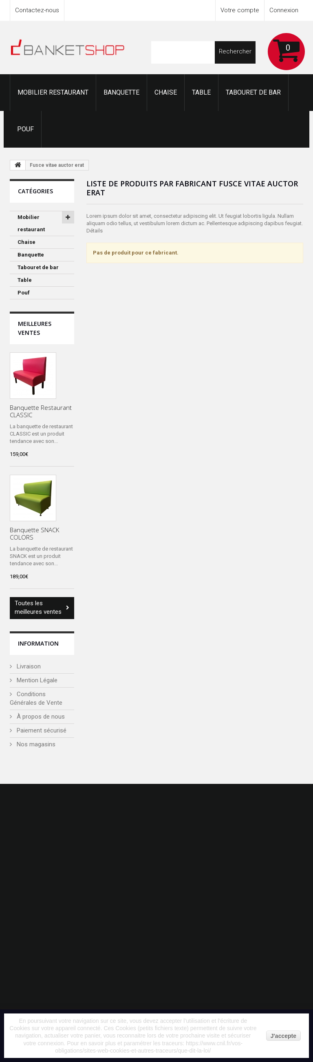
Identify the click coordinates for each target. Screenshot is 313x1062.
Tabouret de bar (253, 92)
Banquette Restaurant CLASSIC (41, 411)
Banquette (121, 92)
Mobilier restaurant (53, 92)
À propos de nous (40, 716)
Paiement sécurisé (40, 730)
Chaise (165, 92)
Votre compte (239, 10)
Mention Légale (36, 680)
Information (38, 643)
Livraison (28, 666)
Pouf (25, 129)
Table (201, 92)
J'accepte (283, 1036)
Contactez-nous (37, 10)
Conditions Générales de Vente (36, 698)
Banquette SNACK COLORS (34, 533)
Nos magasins (35, 744)
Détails (94, 231)
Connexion (283, 10)
